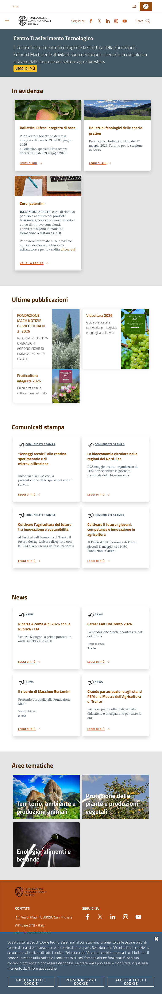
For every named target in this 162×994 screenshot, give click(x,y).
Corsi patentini (32, 209)
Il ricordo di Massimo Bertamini (45, 699)
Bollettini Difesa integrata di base (44, 130)
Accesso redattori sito (137, 991)
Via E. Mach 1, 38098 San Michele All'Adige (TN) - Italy (43, 929)
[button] (17, 6)
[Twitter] (97, 20)
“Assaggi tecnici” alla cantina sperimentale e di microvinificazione (43, 465)
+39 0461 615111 (32, 941)
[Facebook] (89, 20)
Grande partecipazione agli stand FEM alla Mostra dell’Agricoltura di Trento (110, 704)
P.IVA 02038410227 (34, 957)
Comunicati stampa (40, 450)
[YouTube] (123, 20)
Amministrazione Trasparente (60, 975)
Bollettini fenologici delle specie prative (116, 130)
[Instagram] (114, 20)
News (30, 622)
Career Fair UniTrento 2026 (111, 631)
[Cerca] (147, 20)
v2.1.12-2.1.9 (126, 987)
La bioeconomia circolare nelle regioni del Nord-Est (113, 462)
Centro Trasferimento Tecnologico (53, 38)
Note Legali (23, 975)
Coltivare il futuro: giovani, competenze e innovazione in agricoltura (112, 536)
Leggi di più (25, 68)
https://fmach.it (29, 949)
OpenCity (112, 987)
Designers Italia (111, 991)
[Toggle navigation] (7, 20)
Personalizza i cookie (24, 987)
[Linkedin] (106, 20)
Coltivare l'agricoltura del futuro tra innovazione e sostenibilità (46, 533)
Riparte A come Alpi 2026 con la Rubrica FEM (45, 634)
